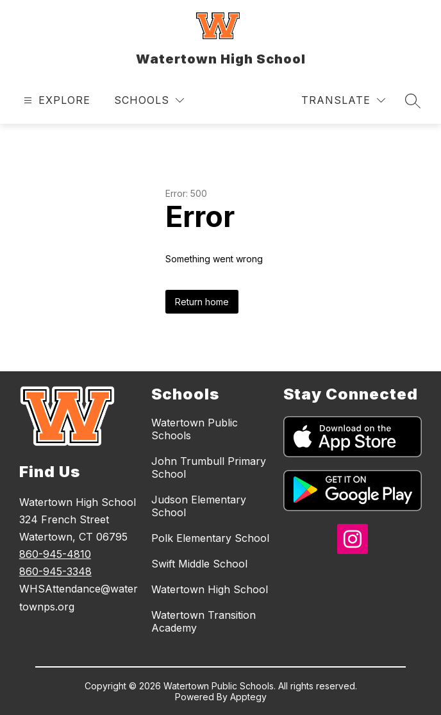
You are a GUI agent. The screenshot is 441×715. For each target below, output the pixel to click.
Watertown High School (209, 589)
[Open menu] (55, 100)
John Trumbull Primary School (208, 467)
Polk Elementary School (210, 538)
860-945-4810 (55, 554)
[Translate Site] (343, 100)
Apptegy (248, 696)
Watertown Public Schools (194, 429)
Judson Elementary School (198, 506)
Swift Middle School (199, 563)
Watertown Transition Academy (203, 621)
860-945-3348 (55, 571)
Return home (202, 301)
